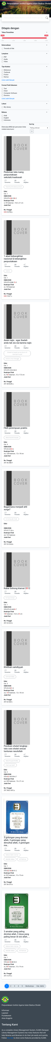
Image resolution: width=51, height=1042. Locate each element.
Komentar (7, 181)
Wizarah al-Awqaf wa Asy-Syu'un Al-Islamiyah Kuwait (17, 353)
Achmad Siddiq (10, 676)
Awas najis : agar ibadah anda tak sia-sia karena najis (17, 341)
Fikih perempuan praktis (15, 428)
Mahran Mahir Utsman (12, 855)
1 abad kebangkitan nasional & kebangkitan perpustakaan (15, 259)
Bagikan (26, 181)
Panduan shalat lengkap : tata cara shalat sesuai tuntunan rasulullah (16, 749)
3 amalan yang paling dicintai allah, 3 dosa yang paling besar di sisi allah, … (17, 934)
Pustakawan (6, 1016)
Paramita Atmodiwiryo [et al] (14, 187)
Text (5, 88)
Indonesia (7, 120)
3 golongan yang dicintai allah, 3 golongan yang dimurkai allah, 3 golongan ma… (16, 841)
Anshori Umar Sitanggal (12, 358)
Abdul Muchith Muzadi (12, 437)
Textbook (7, 72)
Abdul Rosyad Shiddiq (12, 761)
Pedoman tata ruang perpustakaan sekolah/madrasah (14, 175)
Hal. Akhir (40, 986)
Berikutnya (30, 986)
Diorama (7, 95)
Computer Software (10, 93)
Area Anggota (7, 1018)
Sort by (31, 124)
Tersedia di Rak (9, 48)
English (6, 118)
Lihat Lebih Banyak (8, 80)
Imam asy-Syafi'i (10, 765)
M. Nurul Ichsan (10, 598)
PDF (5, 57)
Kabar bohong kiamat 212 (17, 588)
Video (6, 61)
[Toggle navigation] (5, 8)
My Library (7, 107)
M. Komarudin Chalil (11, 519)
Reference (7, 70)
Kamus (6, 77)
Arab (5, 115)
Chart (6, 91)
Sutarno (8, 271)
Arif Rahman (22, 859)
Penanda (17, 182)
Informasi (5, 1010)
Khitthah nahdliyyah (13, 667)
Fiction (6, 74)
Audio (6, 59)
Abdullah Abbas (10, 859)
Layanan (5, 1013)
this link (10, 1038)
